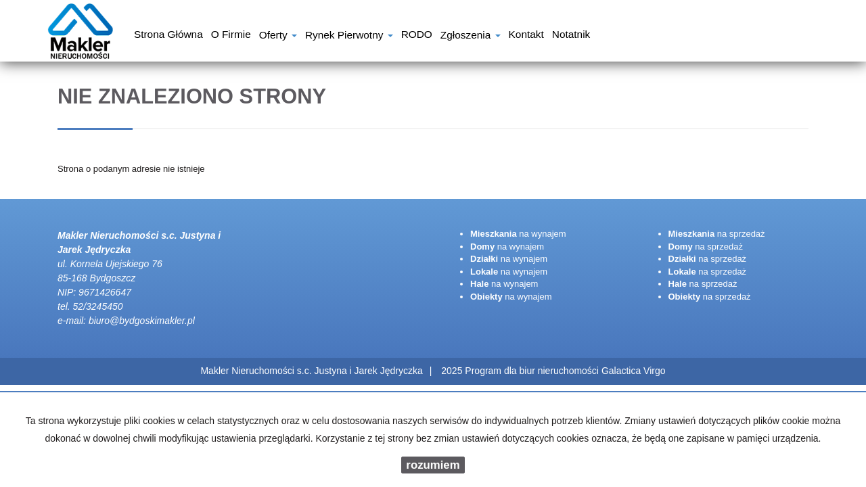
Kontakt (526, 36)
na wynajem (518, 234)
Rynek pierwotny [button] (349, 36)
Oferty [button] (278, 36)
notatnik (571, 36)
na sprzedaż (716, 234)
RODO (416, 36)
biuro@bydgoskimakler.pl (142, 320)
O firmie (231, 36)
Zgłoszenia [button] (470, 36)
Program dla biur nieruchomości (533, 370)
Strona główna (168, 36)
